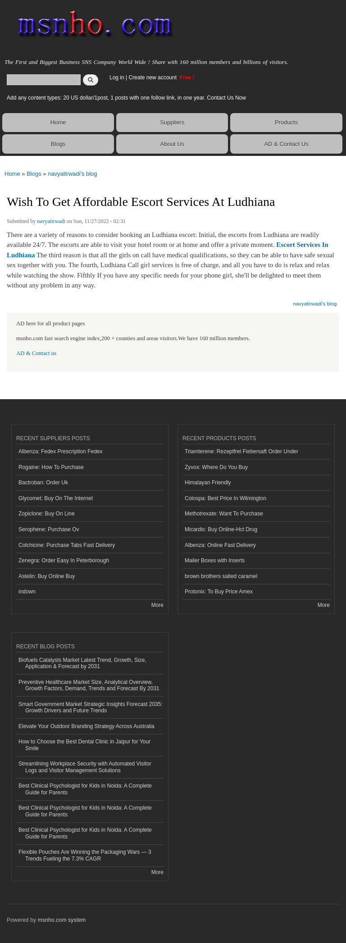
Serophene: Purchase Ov (48, 529)
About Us (172, 144)
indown (27, 591)
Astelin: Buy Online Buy (46, 576)
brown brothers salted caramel (221, 576)
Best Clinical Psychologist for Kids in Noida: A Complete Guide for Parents (85, 789)
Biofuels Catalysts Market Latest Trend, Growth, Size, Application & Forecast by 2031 (82, 663)
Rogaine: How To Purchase (51, 467)
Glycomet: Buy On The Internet (55, 498)
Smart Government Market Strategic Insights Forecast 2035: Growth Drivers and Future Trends (90, 707)
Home (58, 122)
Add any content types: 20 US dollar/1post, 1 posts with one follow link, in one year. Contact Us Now (126, 98)
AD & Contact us (36, 353)
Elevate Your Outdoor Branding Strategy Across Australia (86, 726)
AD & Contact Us (286, 144)
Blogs (58, 144)
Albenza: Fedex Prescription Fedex (60, 451)
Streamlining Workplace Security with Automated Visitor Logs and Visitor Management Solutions (84, 767)
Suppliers (172, 122)
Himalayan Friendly (208, 482)
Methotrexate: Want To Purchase (224, 513)
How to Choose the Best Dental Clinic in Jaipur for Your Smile (84, 744)
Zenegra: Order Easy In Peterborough (63, 560)
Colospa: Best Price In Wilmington (225, 498)
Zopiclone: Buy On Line (46, 513)
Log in (116, 77)
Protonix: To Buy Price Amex (219, 591)
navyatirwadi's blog (72, 173)
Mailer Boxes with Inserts (215, 560)
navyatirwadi (51, 221)
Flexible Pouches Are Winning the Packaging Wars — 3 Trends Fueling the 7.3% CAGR (84, 855)
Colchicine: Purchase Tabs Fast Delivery (66, 545)
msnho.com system (62, 920)
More (157, 605)
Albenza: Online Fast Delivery (220, 545)
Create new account (153, 77)
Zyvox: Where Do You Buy (216, 467)
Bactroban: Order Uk (43, 482)
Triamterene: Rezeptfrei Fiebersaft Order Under (241, 451)
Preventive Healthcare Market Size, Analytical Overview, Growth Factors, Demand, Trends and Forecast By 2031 (88, 685)
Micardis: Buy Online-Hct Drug (221, 529)
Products (286, 122)
